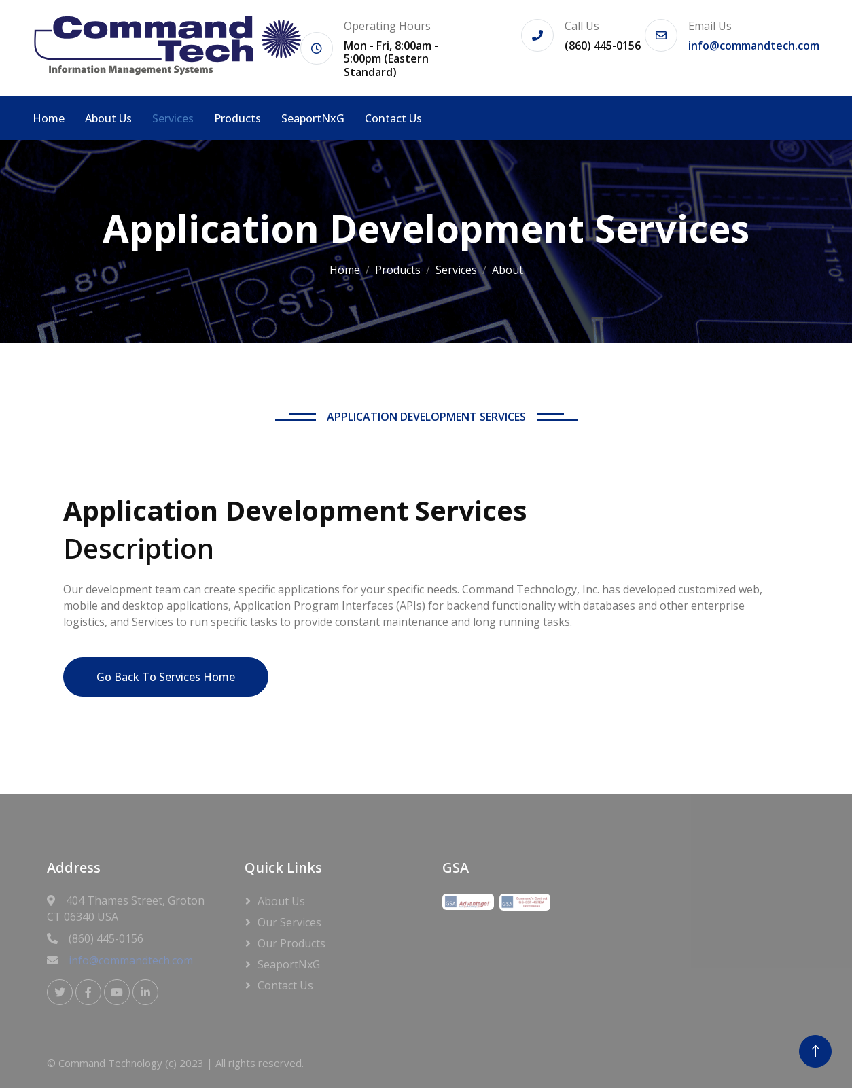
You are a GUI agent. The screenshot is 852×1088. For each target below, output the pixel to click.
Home (49, 118)
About (507, 269)
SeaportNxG (312, 118)
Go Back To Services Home (165, 676)
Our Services (289, 922)
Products (237, 118)
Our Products (291, 943)
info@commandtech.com (753, 45)
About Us (108, 118)
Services (173, 118)
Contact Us (393, 118)
